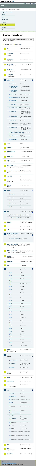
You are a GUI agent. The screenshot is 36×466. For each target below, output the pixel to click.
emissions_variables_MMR (15, 215)
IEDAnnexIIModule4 (12, 251)
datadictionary (11, 151)
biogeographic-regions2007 (14, 87)
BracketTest (13, 396)
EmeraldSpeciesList (15, 97)
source (12, 200)
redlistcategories (14, 135)
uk (11, 345)
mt (11, 322)
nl (11, 325)
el (11, 294)
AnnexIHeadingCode (15, 238)
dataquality (13, 94)
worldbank (10, 453)
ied (8, 229)
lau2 (8, 269)
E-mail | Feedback (6, 461)
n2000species (14, 127)
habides (9, 222)
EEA (8, 1)
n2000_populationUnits (15, 107)
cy (11, 281)
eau (12, 402)
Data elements (5, 19)
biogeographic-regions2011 (14, 91)
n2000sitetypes (14, 123)
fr (11, 303)
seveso (9, 384)
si (11, 339)
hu (11, 306)
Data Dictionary (12, 9)
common (9, 147)
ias (8, 226)
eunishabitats (14, 100)
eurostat (9, 176)
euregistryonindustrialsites (13, 170)
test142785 (13, 418)
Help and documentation (7, 12)
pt (11, 331)
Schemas (4, 22)
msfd (8, 372)
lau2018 (9, 349)
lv (11, 320)
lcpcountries (14, 360)
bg (11, 278)
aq (7, 48)
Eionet (7, 9)
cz (11, 283)
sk (11, 342)
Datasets (4, 14)
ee (11, 292)
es (11, 297)
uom (8, 444)
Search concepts (18, 44)
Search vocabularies (8, 44)
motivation (13, 104)
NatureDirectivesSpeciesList (15, 132)
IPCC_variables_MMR (15, 217)
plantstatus (13, 363)
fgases (9, 185)
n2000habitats (14, 116)
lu (11, 317)
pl (11, 328)
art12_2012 (10, 53)
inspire (9, 256)
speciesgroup (14, 139)
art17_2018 (10, 74)
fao (8, 179)
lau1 (8, 265)
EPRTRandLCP (11, 165)
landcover (10, 261)
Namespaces (5, 29)
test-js (12, 415)
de (11, 286)
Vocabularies (5, 24)
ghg (8, 211)
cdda (8, 143)
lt (11, 314)
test (8, 390)
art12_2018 (10, 59)
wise (8, 448)
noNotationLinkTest (15, 413)
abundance (13, 83)
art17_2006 (10, 64)
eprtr (8, 160)
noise (8, 377)
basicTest (13, 393)
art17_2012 (10, 69)
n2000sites (13, 120)
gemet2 (9, 190)
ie (11, 308)
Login (25, 3)
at (11, 272)
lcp (8, 355)
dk (11, 289)
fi (11, 300)
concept (13, 194)
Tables (3, 17)
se (11, 336)
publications (10, 381)
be (11, 275)
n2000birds (13, 111)
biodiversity (10, 80)
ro (11, 334)
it (11, 311)
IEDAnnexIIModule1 (12, 233)
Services (4, 27)
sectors (12, 367)
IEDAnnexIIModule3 (12, 244)
